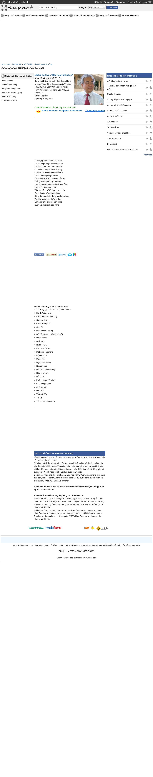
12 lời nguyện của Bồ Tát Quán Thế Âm (53, 309)
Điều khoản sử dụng (137, 2)
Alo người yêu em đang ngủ (119, 99)
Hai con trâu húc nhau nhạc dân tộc (122, 149)
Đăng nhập (109, 2)
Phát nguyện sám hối (45, 380)
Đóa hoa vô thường (43, 64)
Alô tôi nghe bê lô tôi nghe (118, 81)
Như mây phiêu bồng (45, 369)
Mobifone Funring (9, 84)
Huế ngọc (40, 341)
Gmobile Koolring (9, 100)
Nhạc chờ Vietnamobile (84, 15)
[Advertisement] (129, 204)
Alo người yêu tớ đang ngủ (119, 105)
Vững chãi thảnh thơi (45, 401)
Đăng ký (98, 2)
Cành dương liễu (43, 324)
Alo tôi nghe (112, 122)
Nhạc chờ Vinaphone (58, 15)
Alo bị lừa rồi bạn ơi (116, 116)
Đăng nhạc (121, 2)
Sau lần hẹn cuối (114, 94)
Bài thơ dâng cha (43, 313)
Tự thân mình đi (114, 138)
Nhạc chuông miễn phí (18, 2)
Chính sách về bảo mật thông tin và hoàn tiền (76, 558)
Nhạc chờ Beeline (108, 15)
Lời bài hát (16, 64)
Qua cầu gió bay (43, 383)
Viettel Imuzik (7, 81)
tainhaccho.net (48, 489)
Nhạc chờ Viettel (13, 15)
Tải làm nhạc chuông (95, 110)
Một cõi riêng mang (44, 352)
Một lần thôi (41, 355)
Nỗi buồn (40, 376)
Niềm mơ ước (42, 373)
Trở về (39, 398)
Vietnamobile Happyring (12, 92)
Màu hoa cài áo (43, 348)
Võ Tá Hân (28, 64)
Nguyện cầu (41, 366)
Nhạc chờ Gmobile (130, 15)
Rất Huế (39, 391)
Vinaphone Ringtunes (11, 88)
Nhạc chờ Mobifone (35, 15)
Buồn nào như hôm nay (46, 316)
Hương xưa (41, 345)
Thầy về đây (41, 394)
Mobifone (53, 110)
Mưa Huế (40, 359)
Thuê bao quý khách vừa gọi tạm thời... (121, 87)
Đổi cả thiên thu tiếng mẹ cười (49, 334)
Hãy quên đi (41, 338)
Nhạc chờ (6, 64)
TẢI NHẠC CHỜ (18, 8)
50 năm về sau (113, 127)
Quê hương (41, 387)
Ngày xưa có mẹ (43, 362)
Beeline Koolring (9, 96)
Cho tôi (39, 327)
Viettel (45, 110)
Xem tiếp (148, 155)
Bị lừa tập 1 (112, 144)
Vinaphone (64, 110)
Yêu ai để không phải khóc (118, 133)
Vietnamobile (76, 110)
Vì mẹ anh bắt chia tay (117, 110)
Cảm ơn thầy (42, 320)
